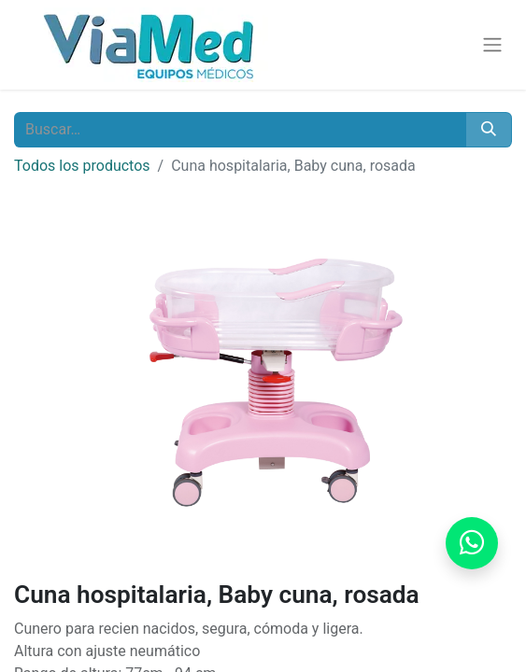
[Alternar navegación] (492, 45)
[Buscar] (488, 129)
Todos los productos (82, 166)
